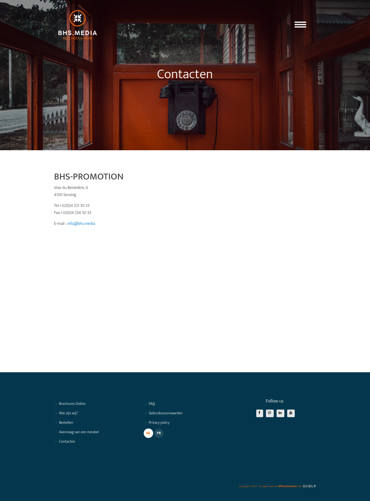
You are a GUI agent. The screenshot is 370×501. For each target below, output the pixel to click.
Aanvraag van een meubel (79, 432)
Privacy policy (159, 423)
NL (148, 433)
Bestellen (66, 423)
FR (159, 433)
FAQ (152, 404)
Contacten (67, 441)
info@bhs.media (81, 223)
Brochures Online (72, 404)
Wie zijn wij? (68, 413)
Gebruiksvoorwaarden (165, 413)
